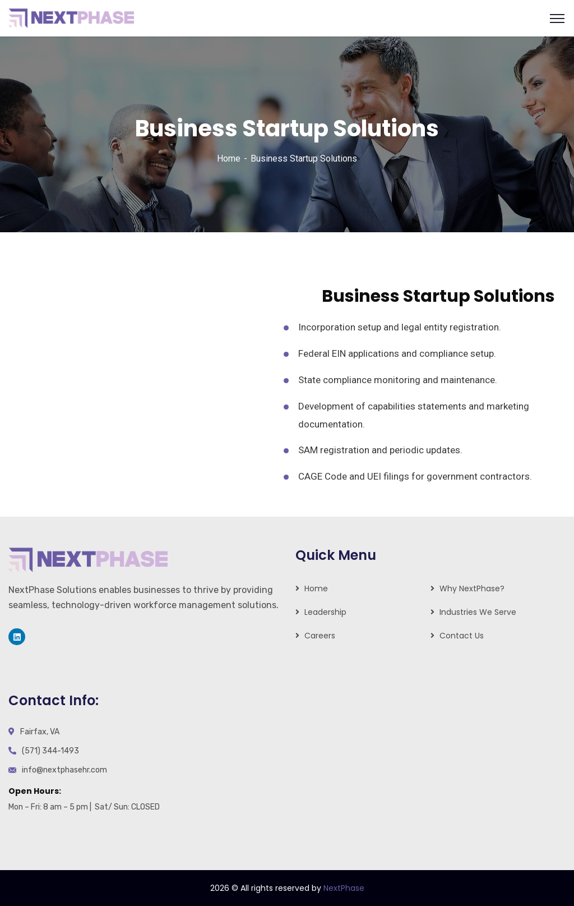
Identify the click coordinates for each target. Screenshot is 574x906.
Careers (319, 635)
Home (228, 158)
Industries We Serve (477, 612)
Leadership (325, 612)
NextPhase (343, 888)
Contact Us (461, 635)
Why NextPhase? (471, 588)
